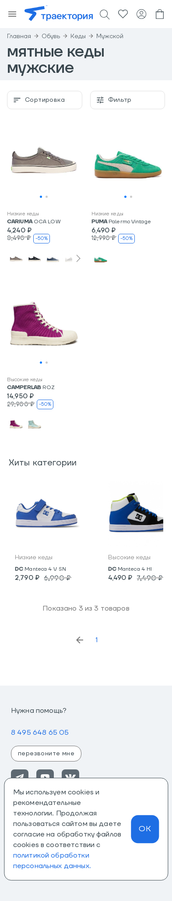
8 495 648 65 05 (40, 732)
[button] (44, 161)
